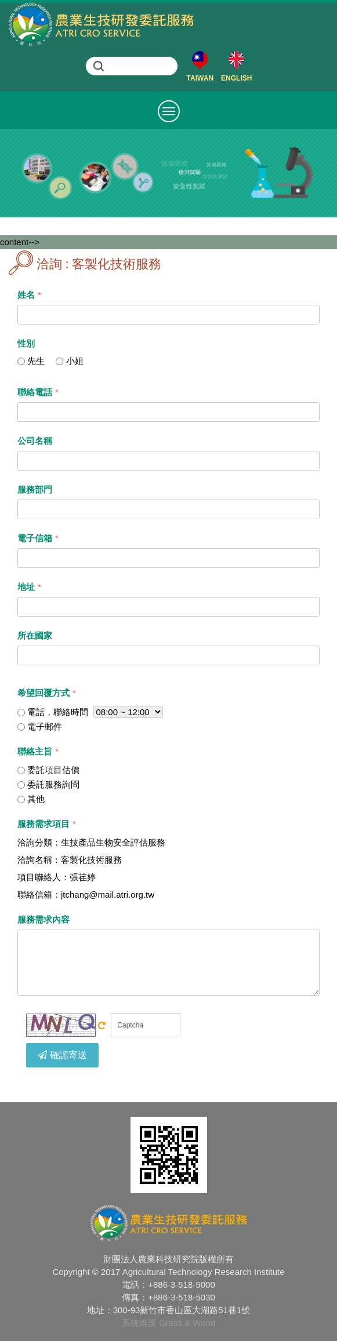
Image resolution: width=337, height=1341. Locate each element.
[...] (21, 361)
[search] (142, 66)
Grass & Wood (187, 1323)
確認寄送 (62, 1055)
